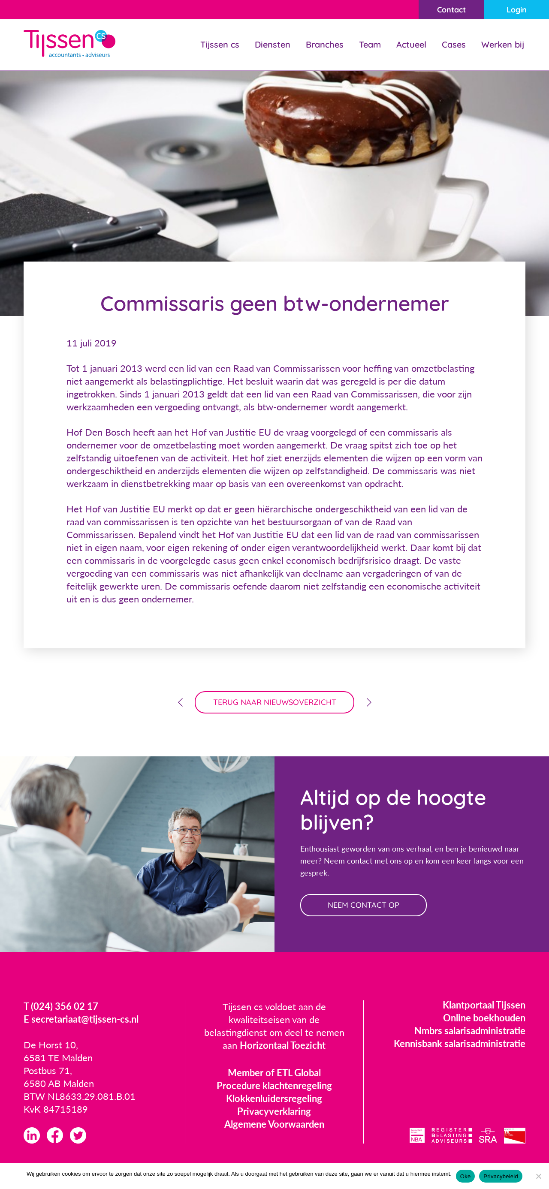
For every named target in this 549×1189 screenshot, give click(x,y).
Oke (465, 1176)
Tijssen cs (219, 44)
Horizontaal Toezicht (283, 1045)
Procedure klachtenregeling (274, 1085)
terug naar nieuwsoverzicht (274, 702)
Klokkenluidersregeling (274, 1098)
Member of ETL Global (274, 1072)
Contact (451, 10)
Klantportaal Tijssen (484, 1005)
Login (517, 10)
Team (370, 44)
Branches (325, 44)
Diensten (272, 44)
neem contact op (363, 905)
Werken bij (502, 44)
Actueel (411, 44)
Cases (454, 44)
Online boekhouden (484, 1017)
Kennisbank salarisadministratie (459, 1043)
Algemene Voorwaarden (274, 1124)
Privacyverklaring (274, 1111)
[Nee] (538, 1176)
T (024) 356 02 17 (61, 1006)
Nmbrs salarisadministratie (469, 1030)
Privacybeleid (500, 1176)
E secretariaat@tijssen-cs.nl (81, 1019)
